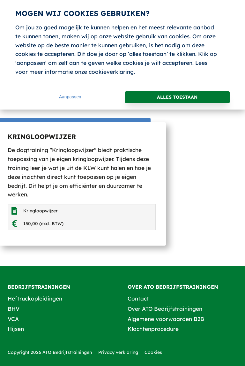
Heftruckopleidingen (35, 298)
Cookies (153, 352)
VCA (13, 319)
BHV (13, 308)
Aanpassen (70, 96)
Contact (138, 298)
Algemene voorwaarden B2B (166, 319)
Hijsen (16, 328)
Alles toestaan (177, 97)
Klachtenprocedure (153, 328)
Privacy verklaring (118, 352)
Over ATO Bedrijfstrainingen (165, 308)
